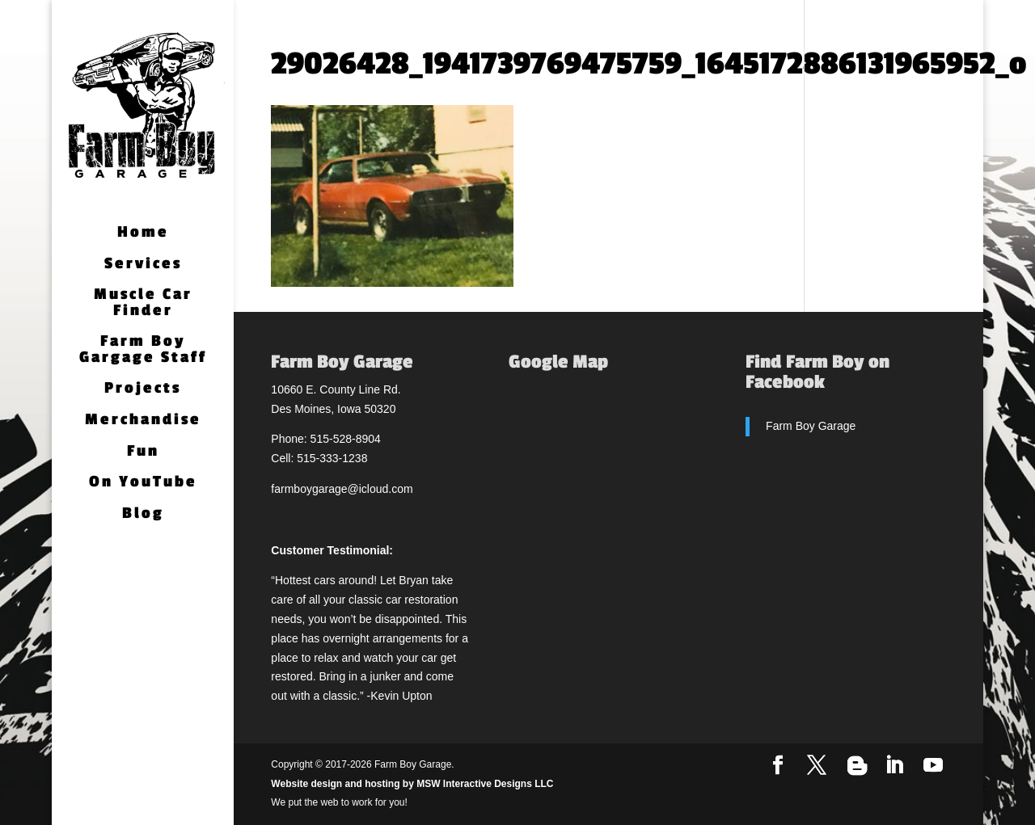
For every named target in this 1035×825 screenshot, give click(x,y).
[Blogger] (857, 766)
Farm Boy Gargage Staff (143, 350)
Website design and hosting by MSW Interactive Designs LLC (412, 783)
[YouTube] (933, 766)
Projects (142, 389)
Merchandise (143, 420)
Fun (143, 452)
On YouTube (143, 482)
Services (143, 264)
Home (143, 233)
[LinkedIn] (894, 766)
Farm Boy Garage (810, 425)
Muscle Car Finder (143, 303)
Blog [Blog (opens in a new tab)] (143, 514)
